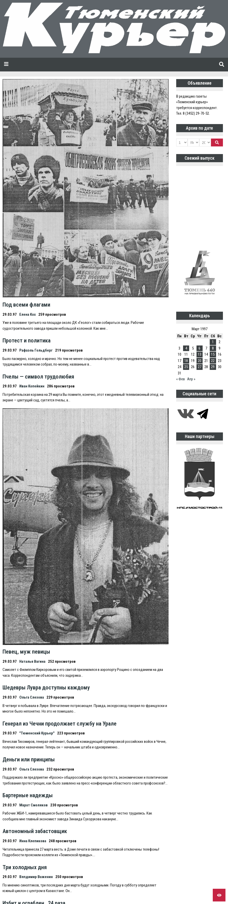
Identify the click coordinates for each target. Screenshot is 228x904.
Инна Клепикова (32, 841)
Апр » (191, 379)
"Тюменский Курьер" (37, 733)
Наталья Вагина (32, 661)
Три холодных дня (25, 867)
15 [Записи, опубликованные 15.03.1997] (213, 354)
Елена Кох (27, 314)
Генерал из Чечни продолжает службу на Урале (60, 723)
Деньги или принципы (29, 759)
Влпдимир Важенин (36, 877)
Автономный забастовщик (35, 831)
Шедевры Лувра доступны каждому (46, 687)
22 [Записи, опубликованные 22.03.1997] (213, 360)
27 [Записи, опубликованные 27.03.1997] (199, 367)
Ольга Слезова (31, 697)
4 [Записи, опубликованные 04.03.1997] (186, 348)
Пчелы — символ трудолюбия (38, 376)
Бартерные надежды (28, 795)
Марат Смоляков (33, 805)
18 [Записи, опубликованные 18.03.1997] (186, 360)
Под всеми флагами (26, 304)
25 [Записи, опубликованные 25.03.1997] (186, 367)
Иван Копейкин (31, 386)
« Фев (180, 379)
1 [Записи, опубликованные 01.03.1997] (213, 342)
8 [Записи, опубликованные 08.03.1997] (213, 348)
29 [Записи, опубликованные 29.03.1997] (213, 367)
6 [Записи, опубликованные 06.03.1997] (199, 348)
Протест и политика (27, 340)
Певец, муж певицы (26, 651)
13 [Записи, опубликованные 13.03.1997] (199, 354)
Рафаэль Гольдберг (36, 350)
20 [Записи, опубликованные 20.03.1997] (199, 360)
